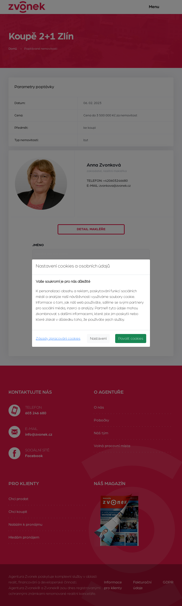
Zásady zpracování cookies (58, 338)
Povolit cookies (130, 338)
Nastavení (98, 338)
